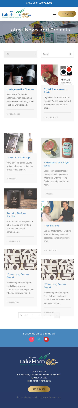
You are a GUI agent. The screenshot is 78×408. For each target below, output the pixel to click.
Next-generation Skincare (20, 92)
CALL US (39, 3)
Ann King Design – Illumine (16, 232)
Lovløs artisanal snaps (19, 173)
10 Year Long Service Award (55, 303)
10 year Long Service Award (18, 293)
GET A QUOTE (67, 14)
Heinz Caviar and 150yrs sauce (56, 183)
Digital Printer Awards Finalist (56, 94)
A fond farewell (52, 242)
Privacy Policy (56, 397)
